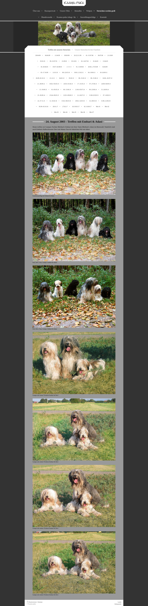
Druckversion (32, 602)
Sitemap (40, 602)
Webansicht (117, 604)
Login (119, 602)
